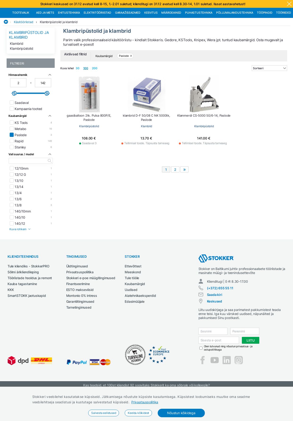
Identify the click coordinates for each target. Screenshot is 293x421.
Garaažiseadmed (127, 37)
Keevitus (150, 37)
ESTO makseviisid (80, 314)
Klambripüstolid (21, 73)
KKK (11, 314)
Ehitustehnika (69, 37)
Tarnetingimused (78, 332)
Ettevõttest (133, 290)
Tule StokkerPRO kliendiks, (52, 12)
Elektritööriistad (97, 37)
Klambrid (16, 68)
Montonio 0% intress (81, 320)
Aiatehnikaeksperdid (140, 320)
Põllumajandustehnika (234, 37)
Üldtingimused (77, 290)
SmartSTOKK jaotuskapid (27, 320)
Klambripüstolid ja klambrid (59, 46)
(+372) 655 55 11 (220, 312)
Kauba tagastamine (22, 308)
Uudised (131, 314)
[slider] (14, 117)
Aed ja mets (45, 37)
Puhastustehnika (198, 37)
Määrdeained (171, 37)
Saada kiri (214, 319)
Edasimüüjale (134, 326)
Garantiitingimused (80, 326)
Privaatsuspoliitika (144, 402)
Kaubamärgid (135, 308)
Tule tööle (132, 302)
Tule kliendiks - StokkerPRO (29, 290)
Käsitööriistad (23, 46)
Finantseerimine (78, 308)
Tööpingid (264, 37)
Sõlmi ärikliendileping (23, 296)
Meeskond (133, 296)
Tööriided (283, 37)
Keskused (214, 325)
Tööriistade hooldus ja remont (30, 302)
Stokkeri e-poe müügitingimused (90, 302)
